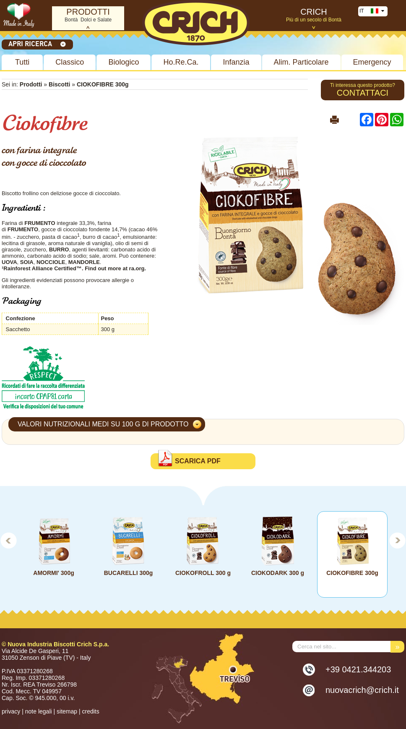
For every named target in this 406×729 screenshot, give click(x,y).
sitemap (67, 711)
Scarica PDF (198, 461)
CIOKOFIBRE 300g (352, 573)
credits (90, 711)
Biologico (123, 62)
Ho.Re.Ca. (180, 62)
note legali (38, 711)
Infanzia (236, 62)
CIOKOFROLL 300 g (203, 573)
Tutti (22, 62)
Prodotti (31, 84)
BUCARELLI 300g (128, 573)
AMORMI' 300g (53, 573)
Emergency (372, 62)
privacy (11, 711)
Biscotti (60, 84)
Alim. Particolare (301, 62)
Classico (69, 62)
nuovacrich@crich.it (362, 690)
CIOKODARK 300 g (277, 573)
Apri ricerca (37, 43)
